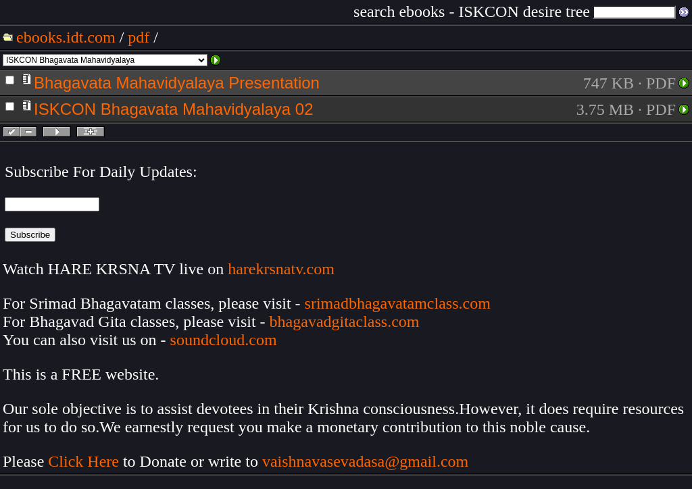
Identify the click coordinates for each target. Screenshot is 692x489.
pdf (138, 37)
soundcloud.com (223, 340)
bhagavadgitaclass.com (345, 321)
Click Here (83, 461)
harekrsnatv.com (281, 269)
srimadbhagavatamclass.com (398, 303)
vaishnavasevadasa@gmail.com (367, 461)
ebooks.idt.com (66, 37)
